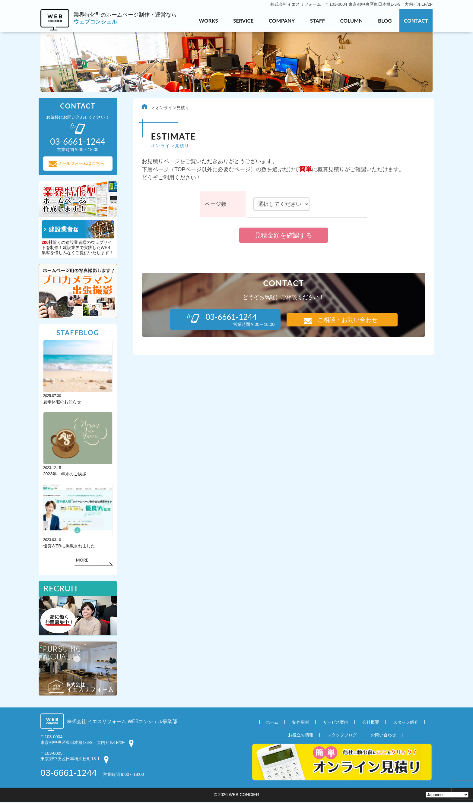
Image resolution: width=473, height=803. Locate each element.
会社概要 (370, 724)
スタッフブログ (342, 736)
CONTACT (416, 20)
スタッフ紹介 (405, 724)
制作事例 (300, 724)
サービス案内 (335, 724)
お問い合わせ (383, 736)
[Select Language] (447, 795)
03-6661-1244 (68, 774)
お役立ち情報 (300, 736)
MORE (84, 561)
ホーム (272, 724)
